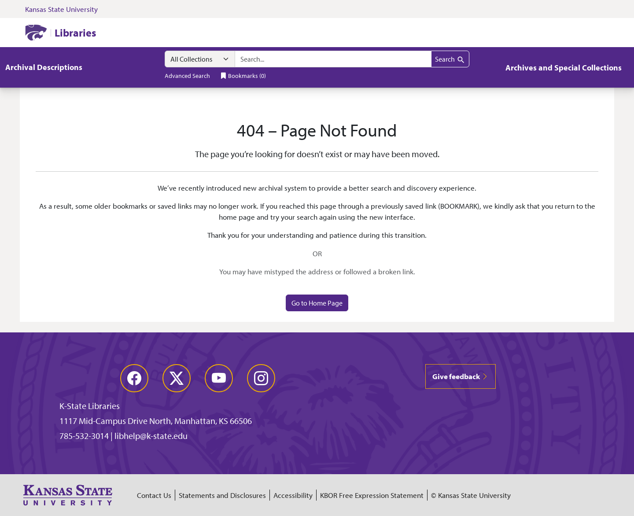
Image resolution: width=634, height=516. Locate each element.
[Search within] (200, 59)
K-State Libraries (89, 405)
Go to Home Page (317, 303)
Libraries (75, 32)
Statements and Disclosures (222, 495)
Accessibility (293, 495)
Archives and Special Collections (563, 68)
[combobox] (333, 59)
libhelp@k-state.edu (151, 435)
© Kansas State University (471, 495)
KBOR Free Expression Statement (372, 495)
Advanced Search (187, 75)
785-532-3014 (84, 435)
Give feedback (460, 376)
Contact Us (154, 495)
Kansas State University (61, 9)
